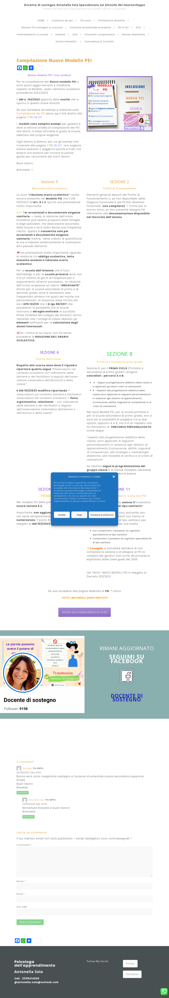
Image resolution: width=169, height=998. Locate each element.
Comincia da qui (62, 20)
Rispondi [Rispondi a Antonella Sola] (28, 816)
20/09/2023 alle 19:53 (29, 772)
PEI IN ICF (36, 117)
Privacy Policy (85, 521)
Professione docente (111, 20)
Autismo (60, 34)
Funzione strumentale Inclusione (90, 27)
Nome (21, 881)
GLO (138, 27)
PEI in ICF (123, 27)
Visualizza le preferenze (102, 514)
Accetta (61, 514)
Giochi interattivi (66, 41)
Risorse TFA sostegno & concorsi (42, 27)
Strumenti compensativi (100, 34)
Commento (24, 844)
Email (21, 893)
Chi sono (85, 20)
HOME (41, 20)
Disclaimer (132, 974)
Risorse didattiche (133, 34)
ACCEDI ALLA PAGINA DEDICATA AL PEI (84, 612)
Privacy (130, 963)
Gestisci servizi (62, 506)
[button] (113, 476)
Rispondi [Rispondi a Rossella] (22, 792)
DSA (75, 34)
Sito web (22, 906)
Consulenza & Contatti (99, 41)
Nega (79, 514)
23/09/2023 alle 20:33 (34, 804)
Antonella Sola (36, 799)
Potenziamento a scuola (32, 34)
